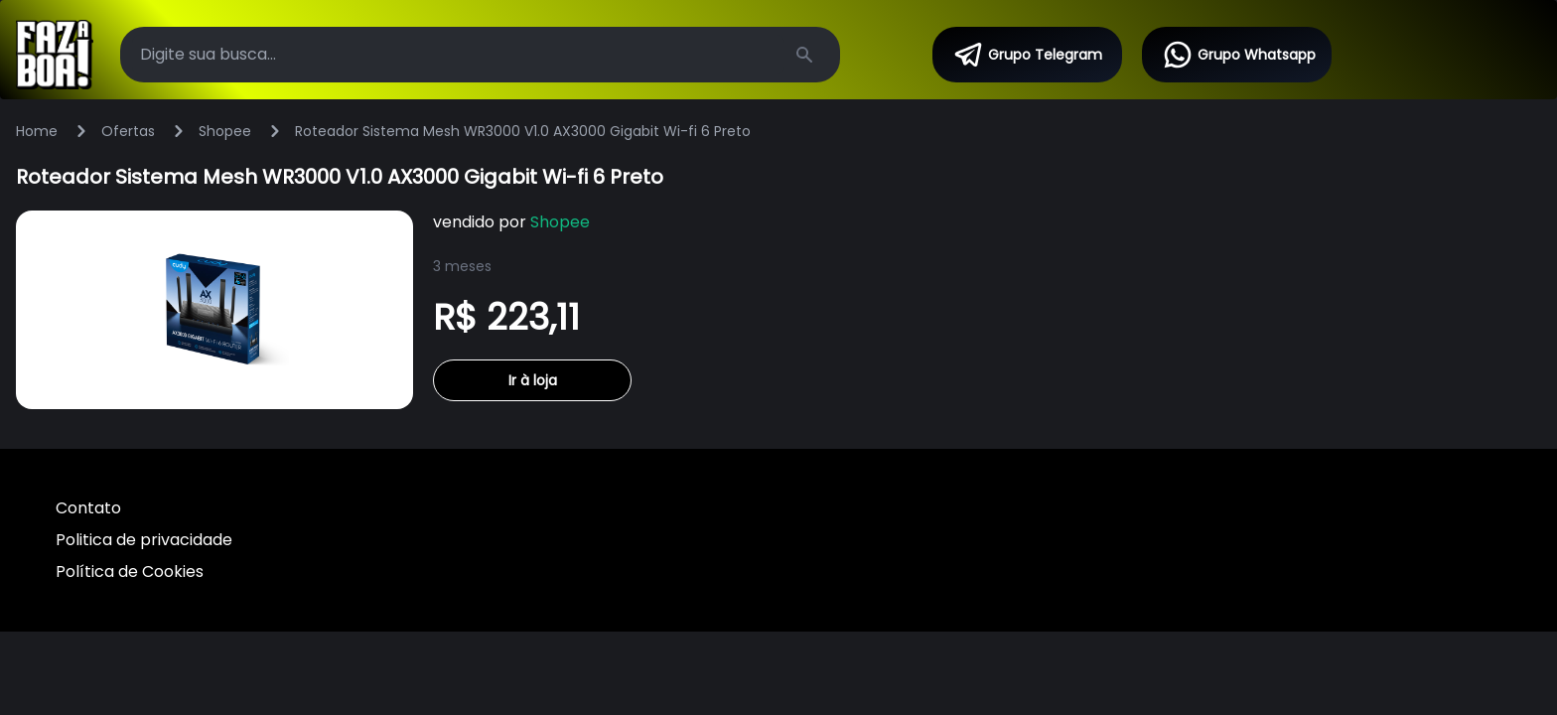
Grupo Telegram (1027, 55)
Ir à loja (532, 380)
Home (37, 131)
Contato (88, 508)
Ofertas (128, 131)
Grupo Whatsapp (1239, 55)
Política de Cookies (130, 571)
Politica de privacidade (144, 539)
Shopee (225, 131)
